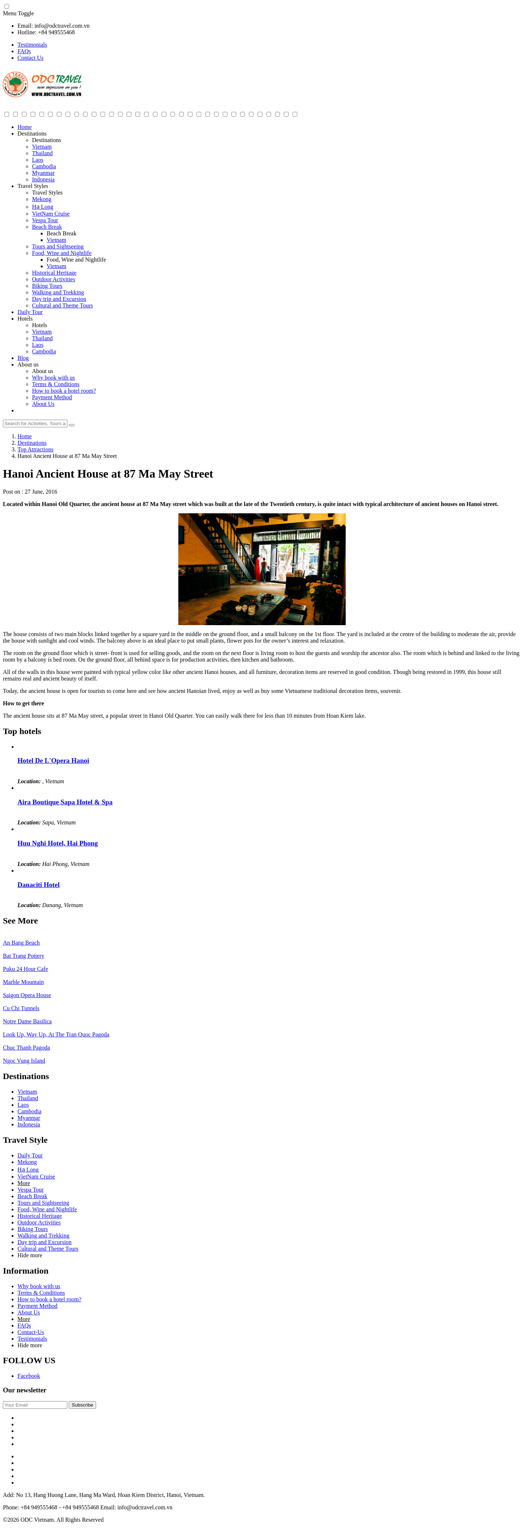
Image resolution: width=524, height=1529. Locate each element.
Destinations (32, 133)
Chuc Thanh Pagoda (26, 1047)
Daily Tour (30, 312)
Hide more (29, 1255)
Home (24, 127)
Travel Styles (32, 186)
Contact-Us (30, 1332)
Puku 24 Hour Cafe (25, 969)
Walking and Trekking (58, 292)
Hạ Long (42, 207)
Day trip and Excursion (59, 299)
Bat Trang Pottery (23, 956)
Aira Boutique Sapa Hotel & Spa (64, 802)
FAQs (24, 51)
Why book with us (53, 378)
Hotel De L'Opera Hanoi (53, 760)
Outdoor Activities (53, 279)
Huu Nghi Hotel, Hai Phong (57, 843)
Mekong (41, 199)
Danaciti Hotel (38, 885)
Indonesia (43, 179)
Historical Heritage (54, 273)
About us (28, 364)
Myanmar (43, 173)
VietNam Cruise (51, 214)
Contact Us (30, 58)
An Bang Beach (21, 943)
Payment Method (52, 397)
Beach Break (47, 227)
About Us (43, 404)
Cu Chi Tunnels (21, 1008)
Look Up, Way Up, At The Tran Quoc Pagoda (56, 1034)
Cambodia (44, 166)
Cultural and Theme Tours (62, 305)
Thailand (42, 153)
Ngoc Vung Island (24, 1061)
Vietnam (42, 147)
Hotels (25, 318)
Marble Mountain (23, 982)
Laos (37, 160)
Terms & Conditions (55, 384)
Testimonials (32, 45)
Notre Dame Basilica (27, 1021)
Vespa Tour (45, 220)
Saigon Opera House (27, 995)
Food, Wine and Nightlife (61, 253)
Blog (23, 358)
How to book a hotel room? (64, 391)
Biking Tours (47, 286)
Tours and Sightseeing (58, 246)
